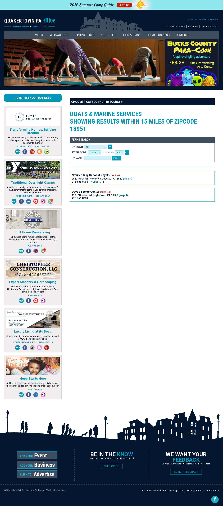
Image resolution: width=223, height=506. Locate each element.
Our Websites (159, 490)
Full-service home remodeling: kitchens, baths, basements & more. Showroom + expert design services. (32, 240)
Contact (172, 490)
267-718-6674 (35, 389)
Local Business (158, 35)
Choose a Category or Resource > (97, 102)
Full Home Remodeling (33, 232)
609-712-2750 (42, 146)
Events (39, 35)
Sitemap (181, 490)
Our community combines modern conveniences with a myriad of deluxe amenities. (32, 337)
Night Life (108, 35)
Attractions (59, 35)
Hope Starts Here (33, 378)
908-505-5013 (35, 295)
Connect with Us (209, 26)
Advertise (193, 26)
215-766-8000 (80, 198)
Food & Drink (131, 35)
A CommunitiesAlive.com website (203, 19)
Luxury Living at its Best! (33, 331)
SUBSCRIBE (111, 466)
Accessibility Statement (207, 490)
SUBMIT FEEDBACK (186, 471)
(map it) (127, 178)
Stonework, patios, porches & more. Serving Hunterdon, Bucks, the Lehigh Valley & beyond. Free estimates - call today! (32, 289)
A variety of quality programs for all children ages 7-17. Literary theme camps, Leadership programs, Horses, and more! (32, 190)
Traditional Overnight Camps (33, 183)
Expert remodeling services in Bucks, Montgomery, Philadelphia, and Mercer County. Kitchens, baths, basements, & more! (33, 140)
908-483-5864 (35, 245)
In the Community (176, 26)
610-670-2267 (43, 196)
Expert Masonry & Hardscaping (33, 282)
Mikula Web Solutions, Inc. (22, 490)
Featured (182, 35)
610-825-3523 (46, 342)
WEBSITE (95, 181)
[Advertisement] (133, 216)
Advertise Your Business (33, 97)
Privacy (190, 490)
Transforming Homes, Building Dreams (33, 131)
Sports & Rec (84, 35)
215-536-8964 (80, 181)
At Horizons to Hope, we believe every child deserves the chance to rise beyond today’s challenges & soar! (32, 384)
